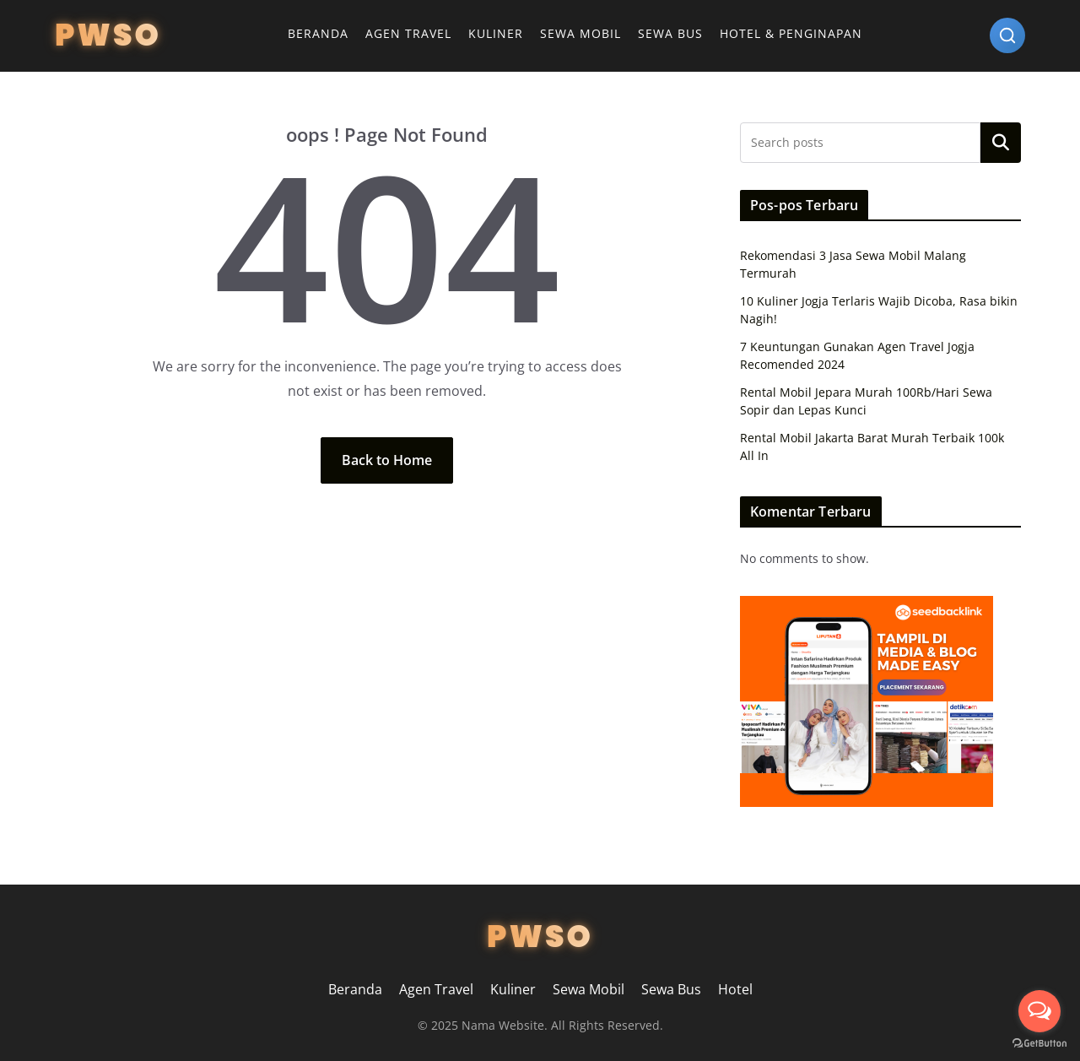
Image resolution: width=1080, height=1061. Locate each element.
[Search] (1007, 35)
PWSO (108, 35)
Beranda (318, 33)
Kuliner (495, 33)
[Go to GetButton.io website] (1039, 1043)
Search (1000, 142)
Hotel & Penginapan (791, 33)
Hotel (735, 989)
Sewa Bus (670, 33)
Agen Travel (408, 33)
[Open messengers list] (1039, 1011)
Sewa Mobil (580, 33)
